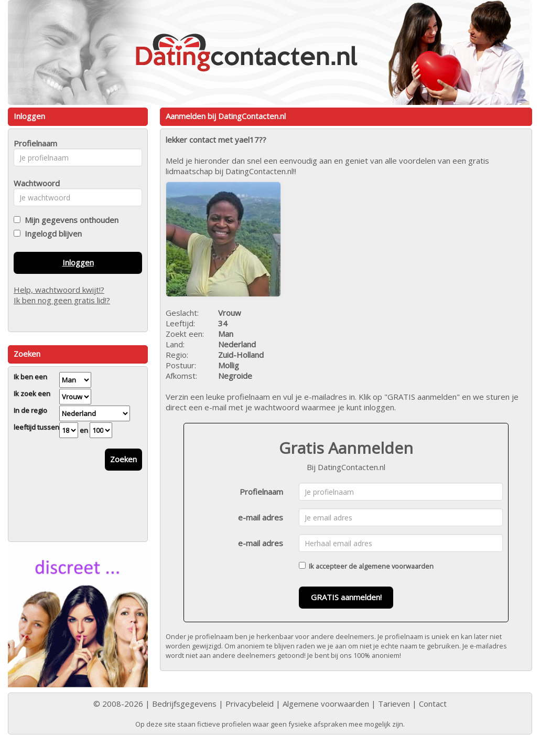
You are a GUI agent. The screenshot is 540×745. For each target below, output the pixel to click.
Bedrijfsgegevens (184, 703)
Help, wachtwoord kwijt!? (59, 289)
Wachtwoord (34, 183)
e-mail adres (260, 517)
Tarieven (394, 703)
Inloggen (78, 262)
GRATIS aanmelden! (346, 597)
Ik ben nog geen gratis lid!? (62, 300)
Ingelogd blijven (51, 233)
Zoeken (123, 459)
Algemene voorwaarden (326, 703)
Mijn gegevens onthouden (69, 220)
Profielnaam (261, 491)
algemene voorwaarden (396, 566)
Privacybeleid (249, 703)
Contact (433, 703)
